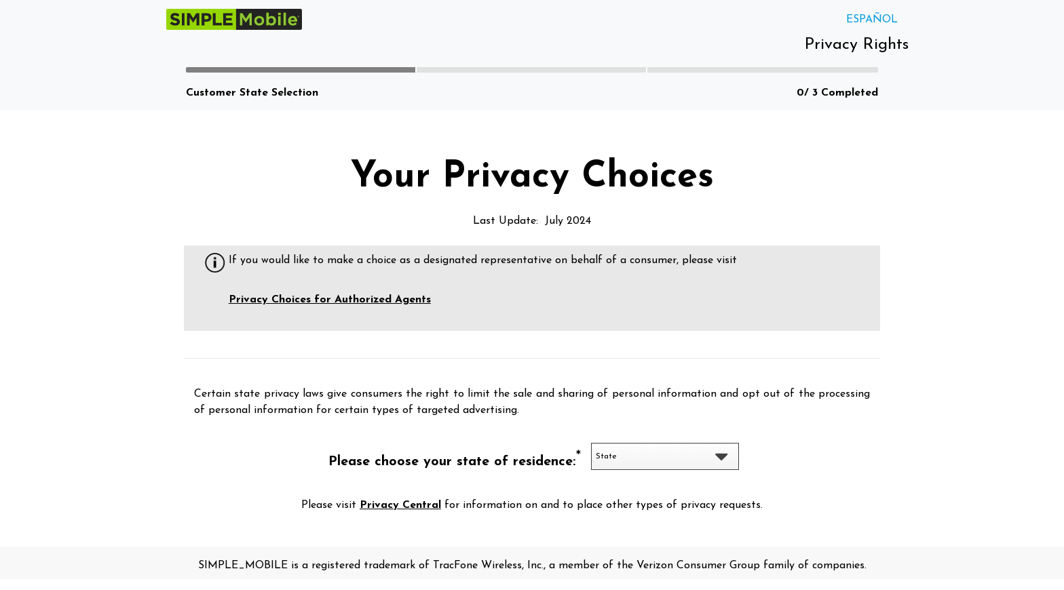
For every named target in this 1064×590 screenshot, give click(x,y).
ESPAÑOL (872, 19)
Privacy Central (400, 505)
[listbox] (665, 456)
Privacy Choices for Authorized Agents (330, 299)
